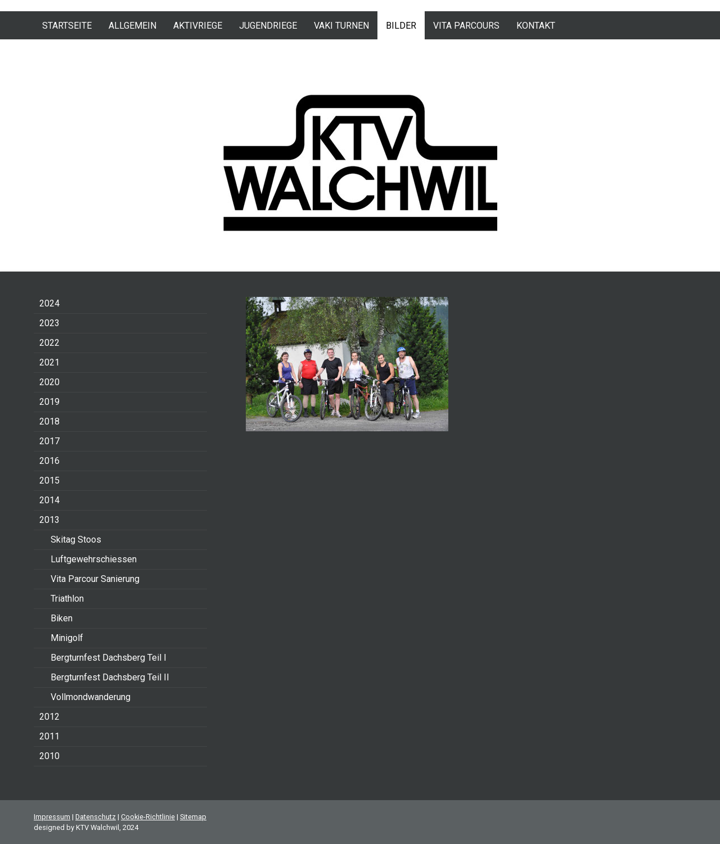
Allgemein (132, 25)
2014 (49, 500)
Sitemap (193, 817)
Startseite (67, 25)
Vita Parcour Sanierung (95, 579)
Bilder (401, 25)
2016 (49, 460)
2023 (49, 323)
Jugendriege (268, 25)
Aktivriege (197, 25)
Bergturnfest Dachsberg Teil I (108, 657)
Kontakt (535, 25)
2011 (49, 736)
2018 (49, 421)
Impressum (52, 817)
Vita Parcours (466, 25)
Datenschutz (95, 817)
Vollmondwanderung (90, 697)
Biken (62, 618)
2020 (49, 382)
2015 (49, 480)
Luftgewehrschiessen (94, 559)
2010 (49, 756)
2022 (49, 342)
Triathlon (67, 598)
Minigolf (67, 638)
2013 (49, 519)
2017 (49, 441)
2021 (49, 362)
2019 (49, 401)
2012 (49, 716)
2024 (49, 303)
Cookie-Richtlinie (148, 817)
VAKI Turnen (341, 25)
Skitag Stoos (76, 539)
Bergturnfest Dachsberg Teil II (110, 677)
